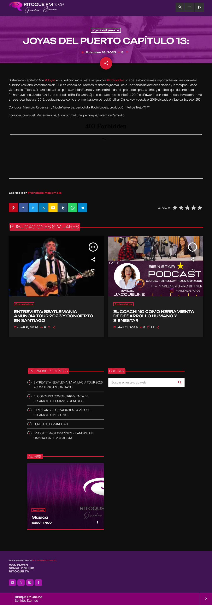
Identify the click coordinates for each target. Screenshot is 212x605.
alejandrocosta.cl (44, 560)
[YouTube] (12, 582)
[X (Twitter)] (21, 582)
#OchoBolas (115, 80)
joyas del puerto (106, 30)
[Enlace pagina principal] (36, 7)
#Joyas (50, 80)
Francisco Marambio (45, 192)
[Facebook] (38, 582)
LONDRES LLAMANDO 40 (51, 424)
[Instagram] (30, 582)
